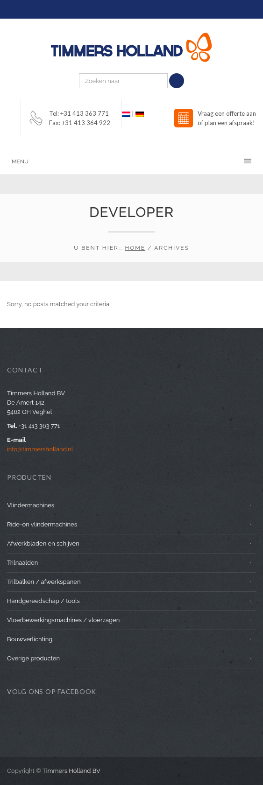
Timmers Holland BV (71, 770)
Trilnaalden (22, 562)
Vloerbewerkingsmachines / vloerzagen (63, 620)
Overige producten (33, 658)
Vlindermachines (30, 505)
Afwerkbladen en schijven (43, 543)
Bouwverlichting (29, 639)
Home (135, 248)
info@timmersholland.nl (40, 449)
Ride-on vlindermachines (42, 524)
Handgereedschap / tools (43, 600)
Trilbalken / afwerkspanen (44, 581)
